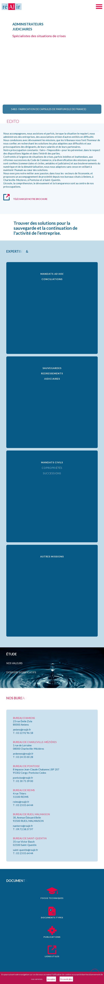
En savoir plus (66, 979)
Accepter (51, 979)
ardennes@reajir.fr (23, 753)
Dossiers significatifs (21, 672)
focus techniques (52, 898)
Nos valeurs (14, 663)
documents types (52, 917)
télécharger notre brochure (30, 199)
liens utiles (52, 956)
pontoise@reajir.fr (23, 777)
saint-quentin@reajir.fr (25, 849)
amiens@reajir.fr (22, 729)
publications (52, 937)
